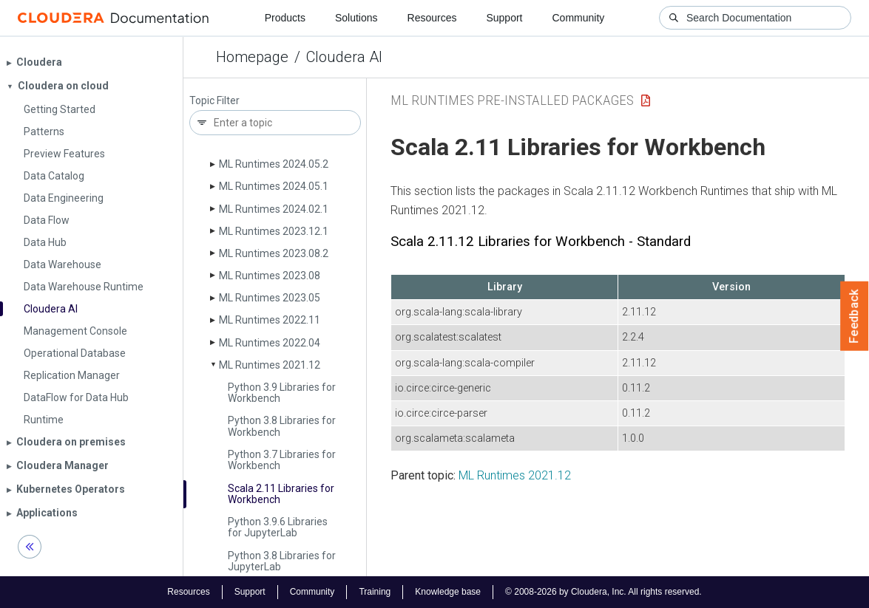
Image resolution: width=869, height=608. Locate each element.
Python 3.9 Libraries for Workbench (282, 392)
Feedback (855, 316)
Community (578, 18)
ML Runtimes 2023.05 (269, 298)
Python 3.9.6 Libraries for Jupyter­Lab (278, 527)
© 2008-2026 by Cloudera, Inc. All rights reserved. (603, 592)
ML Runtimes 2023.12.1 (273, 231)
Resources (432, 18)
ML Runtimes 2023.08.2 (273, 253)
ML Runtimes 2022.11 (269, 320)
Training (374, 592)
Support (504, 18)
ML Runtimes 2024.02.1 (273, 209)
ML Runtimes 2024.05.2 (273, 164)
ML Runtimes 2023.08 (269, 275)
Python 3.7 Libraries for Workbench (282, 459)
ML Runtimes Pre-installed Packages (512, 100)
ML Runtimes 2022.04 (269, 343)
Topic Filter (214, 100)
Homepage (252, 57)
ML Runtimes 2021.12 (269, 365)
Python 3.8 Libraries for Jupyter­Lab (282, 561)
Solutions (356, 18)
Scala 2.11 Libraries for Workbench (281, 493)
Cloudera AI (344, 57)
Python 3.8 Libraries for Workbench (282, 425)
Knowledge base (448, 592)
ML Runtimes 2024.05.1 (273, 186)
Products (285, 18)
